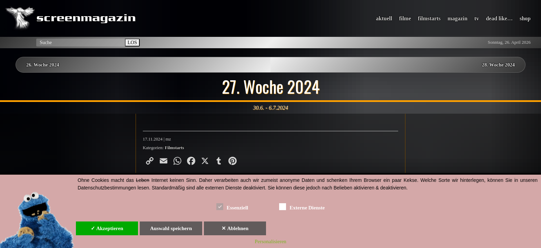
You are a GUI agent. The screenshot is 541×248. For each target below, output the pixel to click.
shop (525, 18)
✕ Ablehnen (235, 228)
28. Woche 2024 (498, 65)
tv (476, 18)
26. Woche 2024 (42, 65)
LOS (132, 42)
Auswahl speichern (171, 228)
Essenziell (232, 206)
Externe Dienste (302, 206)
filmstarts (429, 18)
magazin (457, 18)
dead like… (499, 18)
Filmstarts (174, 147)
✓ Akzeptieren (107, 228)
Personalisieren (270, 241)
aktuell (384, 18)
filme (405, 18)
